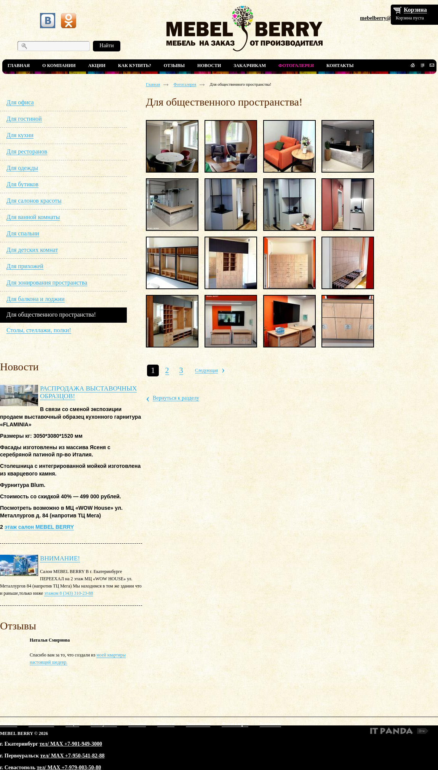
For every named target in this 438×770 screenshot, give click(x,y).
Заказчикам (198, 724)
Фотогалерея (185, 84)
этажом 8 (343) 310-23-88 (68, 593)
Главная (153, 84)
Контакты (270, 724)
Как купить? (104, 724)
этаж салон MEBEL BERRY (39, 527)
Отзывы (136, 724)
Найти (106, 45)
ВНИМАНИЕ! (60, 558)
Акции (72, 724)
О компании (41, 724)
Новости (166, 724)
